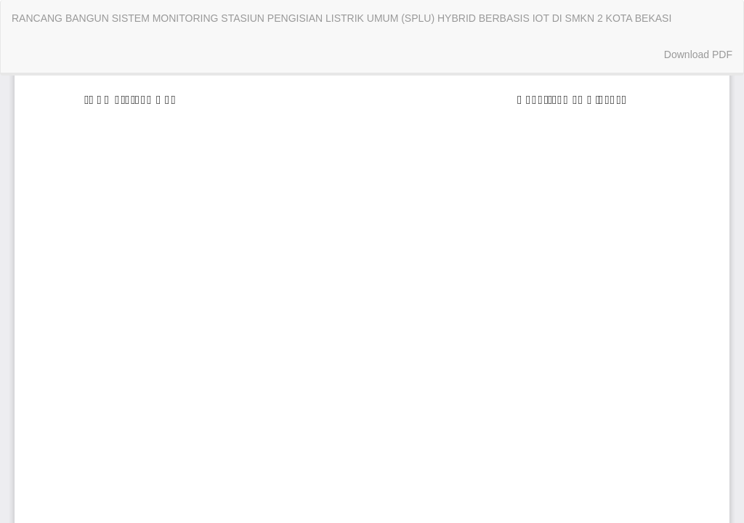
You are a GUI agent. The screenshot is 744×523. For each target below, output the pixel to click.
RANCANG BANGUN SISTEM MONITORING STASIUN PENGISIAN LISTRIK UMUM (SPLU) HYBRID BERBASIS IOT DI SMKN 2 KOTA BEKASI (341, 18)
